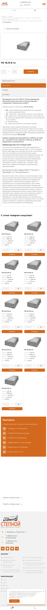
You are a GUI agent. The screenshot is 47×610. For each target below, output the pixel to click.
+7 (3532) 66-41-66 (25, 2)
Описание (6, 85)
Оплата (5, 90)
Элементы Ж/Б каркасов (33, 560)
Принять (14, 601)
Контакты (6, 591)
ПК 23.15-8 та (28, 311)
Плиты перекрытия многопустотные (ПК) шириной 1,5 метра (22, 21)
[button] (44, 34)
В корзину (31, 71)
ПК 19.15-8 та (28, 234)
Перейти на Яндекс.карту (12, 497)
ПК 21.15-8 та (28, 272)
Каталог (10, 16)
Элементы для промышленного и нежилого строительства (22, 18)
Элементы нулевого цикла (33, 557)
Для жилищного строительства (35, 568)
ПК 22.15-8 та (6, 311)
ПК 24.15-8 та (6, 350)
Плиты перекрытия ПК (10, 19)
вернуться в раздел (11, 29)
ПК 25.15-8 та (28, 350)
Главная (3, 16)
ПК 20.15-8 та (6, 272)
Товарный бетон (8, 557)
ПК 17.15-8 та (6, 234)
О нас (4, 580)
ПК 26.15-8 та (6, 388)
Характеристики (8, 81)
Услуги (5, 582)
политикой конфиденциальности (21, 596)
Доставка (5, 94)
